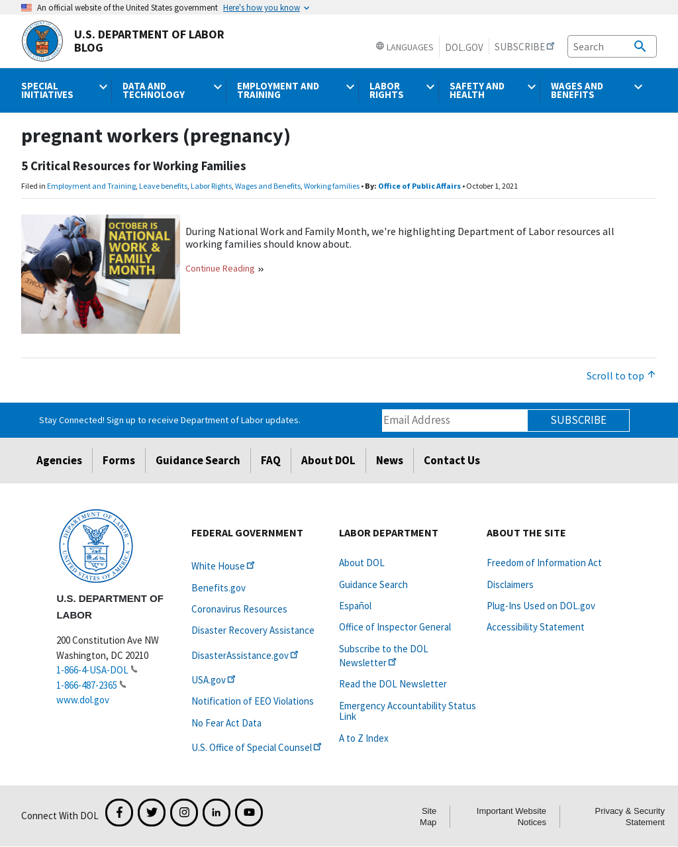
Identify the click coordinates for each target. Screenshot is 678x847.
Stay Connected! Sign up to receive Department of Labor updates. (170, 420)
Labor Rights (211, 186)
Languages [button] (404, 47)
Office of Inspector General (395, 627)
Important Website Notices (511, 816)
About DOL (328, 460)
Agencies (59, 460)
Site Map (428, 816)
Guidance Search (198, 460)
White (224, 566)
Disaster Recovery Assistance (253, 630)
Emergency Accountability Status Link (407, 710)
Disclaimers (510, 584)
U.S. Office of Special (257, 747)
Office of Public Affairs (419, 186)
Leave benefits (163, 186)
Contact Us (452, 460)
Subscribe (578, 420)
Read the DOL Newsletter (393, 683)
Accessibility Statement (536, 627)
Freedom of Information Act (544, 562)
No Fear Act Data (226, 723)
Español (355, 605)
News (389, 460)
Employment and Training (91, 186)
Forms (119, 460)
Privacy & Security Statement (630, 816)
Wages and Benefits (268, 186)
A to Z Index (364, 738)
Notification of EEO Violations (252, 701)
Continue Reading (220, 268)
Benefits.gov (218, 587)
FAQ (271, 460)
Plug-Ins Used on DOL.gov (541, 605)
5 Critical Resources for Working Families (133, 166)
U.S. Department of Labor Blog (122, 41)
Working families (332, 186)
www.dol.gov (82, 699)
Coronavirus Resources (239, 609)
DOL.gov (464, 47)
